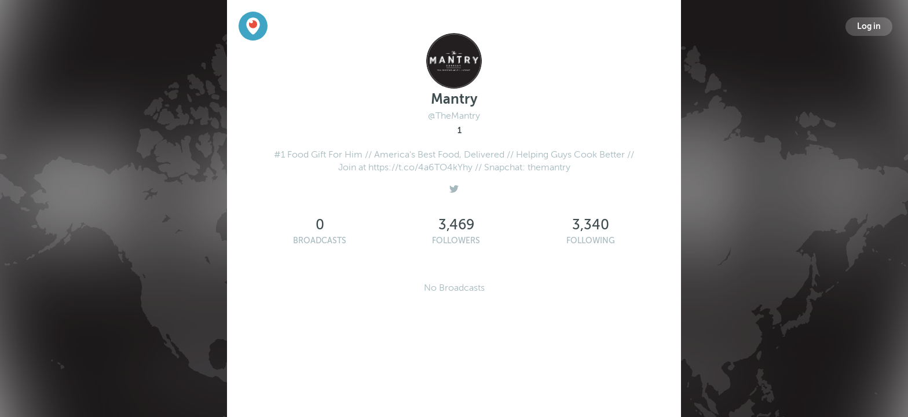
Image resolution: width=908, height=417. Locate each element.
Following (590, 240)
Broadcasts (319, 240)
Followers (456, 240)
